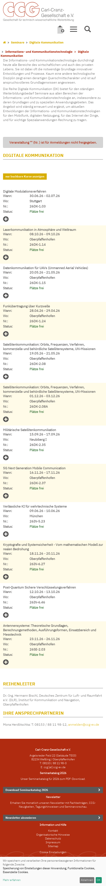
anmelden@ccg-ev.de (83, 724)
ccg (46, 767)
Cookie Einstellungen (53, 852)
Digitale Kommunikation (46, 42)
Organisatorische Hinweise (53, 834)
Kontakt (53, 830)
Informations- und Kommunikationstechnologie (38, 52)
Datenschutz (53, 838)
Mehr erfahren (12, 880)
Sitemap (53, 846)
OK (99, 880)
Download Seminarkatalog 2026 (26, 790)
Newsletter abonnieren (20, 818)
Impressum (53, 842)
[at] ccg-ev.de (57, 767)
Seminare (17, 42)
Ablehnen (87, 880)
